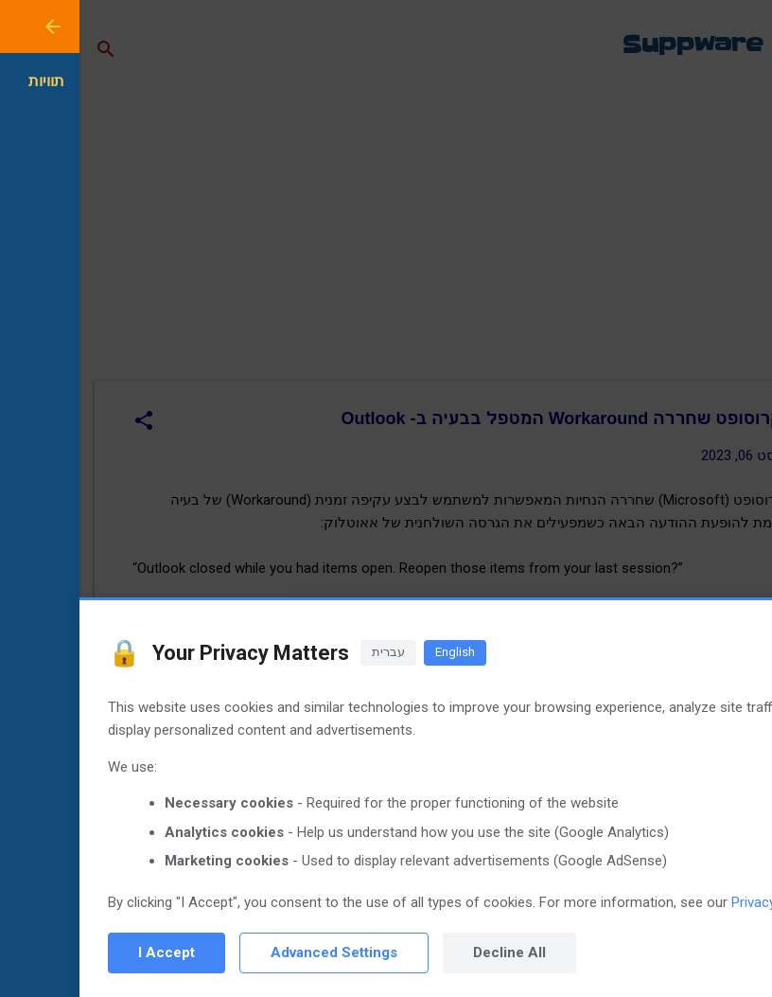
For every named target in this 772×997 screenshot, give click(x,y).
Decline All (430, 952)
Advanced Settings (254, 952)
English (375, 652)
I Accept (87, 952)
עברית (308, 652)
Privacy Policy (694, 902)
